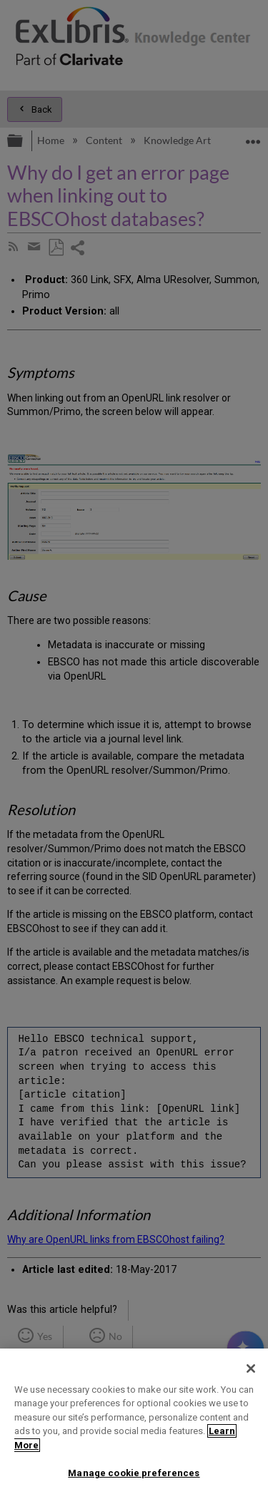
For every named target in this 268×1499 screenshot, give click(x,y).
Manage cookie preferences (133, 1473)
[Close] (251, 1368)
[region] (134, 1424)
